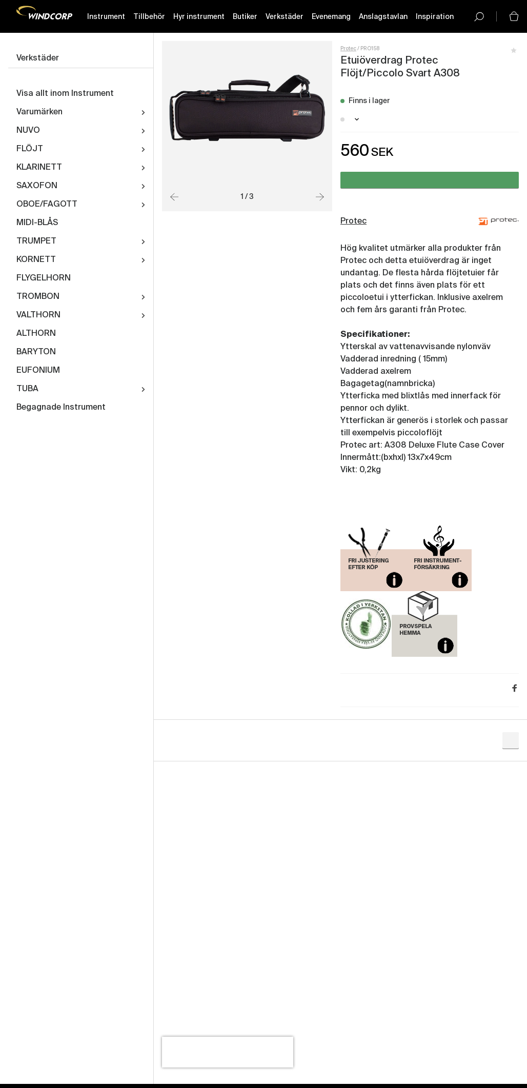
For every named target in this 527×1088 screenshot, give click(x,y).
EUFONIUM (38, 371)
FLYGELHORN (43, 278)
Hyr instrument (199, 17)
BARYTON (36, 352)
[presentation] (227, 1052)
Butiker (245, 17)
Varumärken (39, 112)
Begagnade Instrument (61, 408)
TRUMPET (36, 241)
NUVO (28, 131)
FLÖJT (29, 149)
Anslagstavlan (383, 17)
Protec (348, 48)
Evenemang (331, 17)
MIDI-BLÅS (37, 223)
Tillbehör (149, 17)
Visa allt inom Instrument (65, 94)
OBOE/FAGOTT (46, 204)
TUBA (27, 389)
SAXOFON (36, 186)
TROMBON (37, 297)
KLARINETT (39, 168)
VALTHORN (38, 315)
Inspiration (435, 17)
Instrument (106, 17)
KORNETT (36, 260)
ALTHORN (36, 334)
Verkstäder (284, 17)
